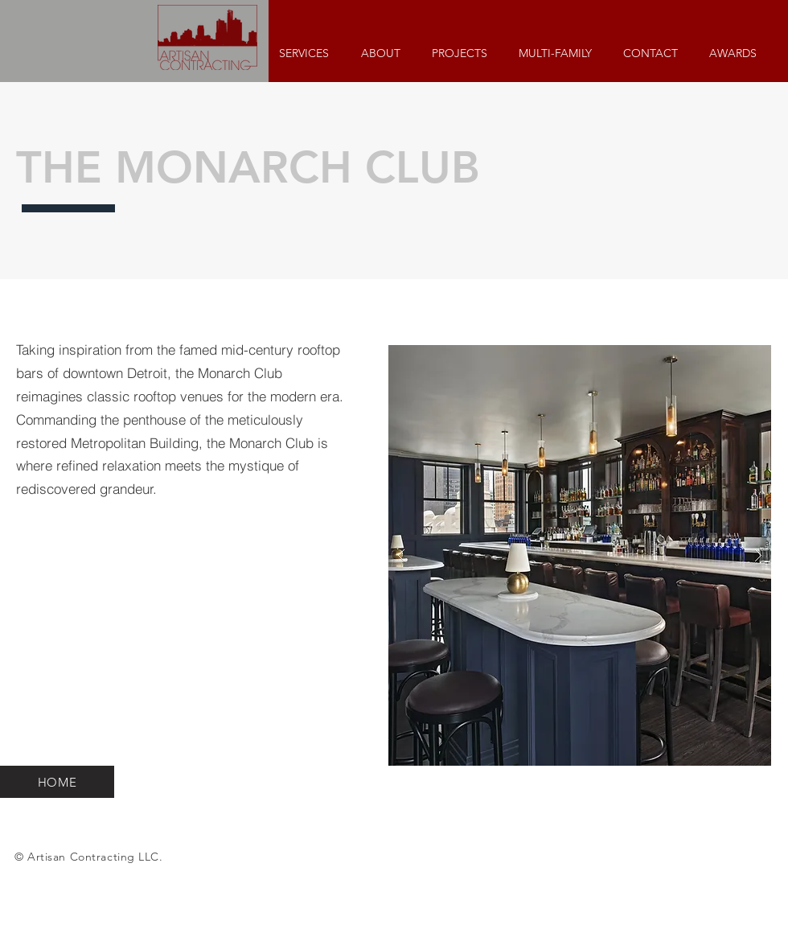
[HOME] (57, 782)
